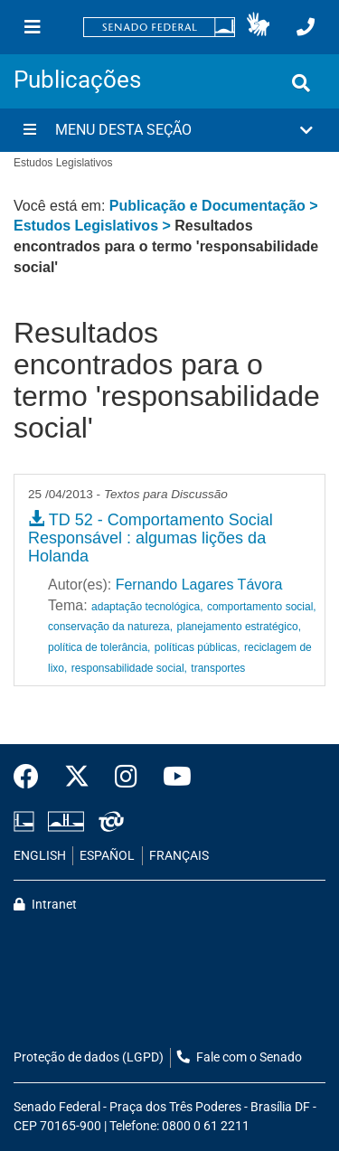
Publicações (77, 79)
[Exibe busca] (301, 83)
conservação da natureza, (110, 626)
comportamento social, (261, 606)
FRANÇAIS (179, 855)
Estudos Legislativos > (94, 225)
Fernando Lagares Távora (199, 584)
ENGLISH (40, 855)
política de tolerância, (99, 647)
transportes (218, 668)
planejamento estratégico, (239, 626)
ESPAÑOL (107, 855)
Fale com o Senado (239, 1057)
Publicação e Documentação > (213, 205)
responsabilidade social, (129, 668)
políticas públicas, (197, 647)
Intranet (45, 904)
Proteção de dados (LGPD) (89, 1057)
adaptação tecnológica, (146, 606)
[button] (258, 27)
